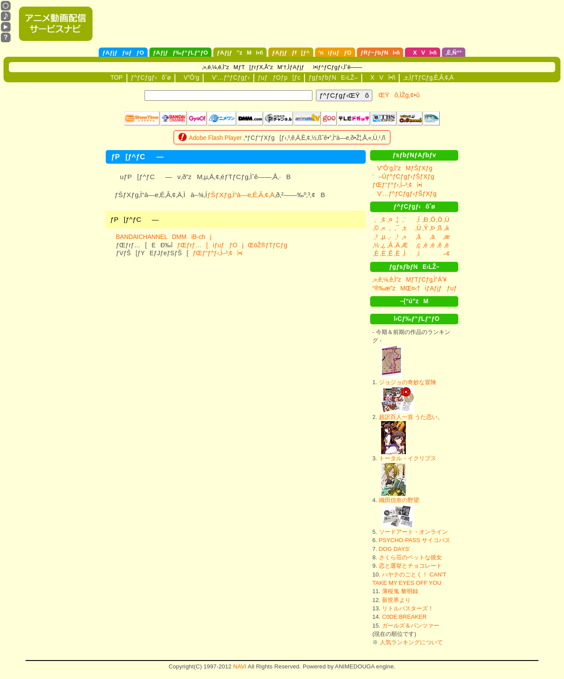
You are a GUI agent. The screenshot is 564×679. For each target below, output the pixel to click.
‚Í (418, 219)
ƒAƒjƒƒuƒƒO (123, 52)
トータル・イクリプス (407, 458)
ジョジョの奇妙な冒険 (407, 382)
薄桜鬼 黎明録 (400, 591)
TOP (116, 77)
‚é (432, 245)
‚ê (439, 245)
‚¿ (383, 245)
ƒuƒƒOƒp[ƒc (279, 77)
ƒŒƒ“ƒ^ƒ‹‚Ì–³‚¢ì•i (217, 253)
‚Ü (418, 227)
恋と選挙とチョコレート (410, 565)
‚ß (439, 227)
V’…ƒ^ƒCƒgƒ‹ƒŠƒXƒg (404, 193)
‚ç (418, 245)
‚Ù (446, 219)
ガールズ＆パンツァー (410, 625)
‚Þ (432, 227)
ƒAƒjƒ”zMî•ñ (240, 52)
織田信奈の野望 (399, 500)
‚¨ (404, 219)
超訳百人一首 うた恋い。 (411, 417)
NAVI (239, 666)
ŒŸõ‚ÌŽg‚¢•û (398, 95)
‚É (383, 253)
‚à (446, 227)
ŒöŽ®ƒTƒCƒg (267, 245)
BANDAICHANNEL (141, 236)
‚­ (389, 227)
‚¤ (390, 219)
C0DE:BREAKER (404, 616)
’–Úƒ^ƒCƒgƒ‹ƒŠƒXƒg (403, 176)
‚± (404, 227)
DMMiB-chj (192, 236)
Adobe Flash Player (215, 137)
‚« (383, 227)
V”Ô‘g (189, 77)
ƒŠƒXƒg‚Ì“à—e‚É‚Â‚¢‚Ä (241, 194)
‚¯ (397, 227)
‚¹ (397, 236)
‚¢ (383, 219)
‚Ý (425, 227)
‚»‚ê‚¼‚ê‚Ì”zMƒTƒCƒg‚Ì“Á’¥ (409, 279)
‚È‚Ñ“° (453, 52)
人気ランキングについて (411, 642)
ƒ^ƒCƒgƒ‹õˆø (151, 77)
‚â (418, 236)
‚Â (390, 245)
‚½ (376, 245)
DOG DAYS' (394, 549)
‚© (375, 227)
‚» (404, 236)
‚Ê (390, 253)
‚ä (432, 236)
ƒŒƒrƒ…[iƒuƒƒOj (210, 245)
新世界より (396, 600)
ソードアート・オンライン (413, 532)
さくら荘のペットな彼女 (410, 557)
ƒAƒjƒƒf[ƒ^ (291, 52)
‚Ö (439, 219)
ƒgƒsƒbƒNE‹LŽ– (333, 77)
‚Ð (425, 219)
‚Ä (397, 245)
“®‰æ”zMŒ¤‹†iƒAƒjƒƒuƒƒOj (424, 288)
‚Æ (404, 245)
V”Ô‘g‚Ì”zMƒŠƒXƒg (402, 168)
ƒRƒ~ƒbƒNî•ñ (380, 52)
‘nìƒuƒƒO (335, 52)
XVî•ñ (422, 52)
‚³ (376, 236)
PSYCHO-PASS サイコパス (415, 540)
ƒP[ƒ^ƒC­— (134, 219)
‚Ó (432, 219)
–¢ (446, 253)
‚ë (446, 245)
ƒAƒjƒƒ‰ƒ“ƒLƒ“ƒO (180, 52)
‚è (425, 245)
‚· (390, 236)
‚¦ (397, 219)
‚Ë (397, 253)
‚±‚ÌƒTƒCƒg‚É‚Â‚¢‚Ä (428, 77)
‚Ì (404, 253)
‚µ (382, 236)
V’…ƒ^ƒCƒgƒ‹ (228, 77)
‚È (375, 253)
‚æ (446, 236)
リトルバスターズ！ (408, 608)
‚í (418, 253)
